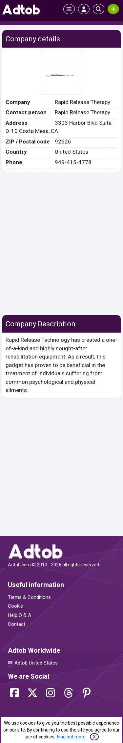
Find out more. (72, 736)
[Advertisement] (61, 243)
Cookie (15, 606)
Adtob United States (36, 663)
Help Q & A (19, 615)
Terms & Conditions (29, 597)
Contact (16, 624)
